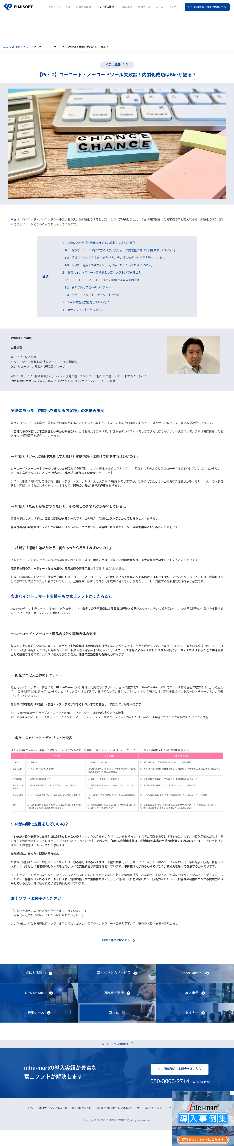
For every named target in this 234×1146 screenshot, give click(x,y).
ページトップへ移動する (115, 1059)
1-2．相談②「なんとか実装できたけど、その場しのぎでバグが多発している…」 (116, 258)
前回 (13, 218)
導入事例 (127, 7)
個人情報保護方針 (81, 1124)
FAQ (30, 1124)
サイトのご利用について (150, 1124)
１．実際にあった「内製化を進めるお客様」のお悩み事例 (99, 243)
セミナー (174, 7)
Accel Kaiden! (192, 988)
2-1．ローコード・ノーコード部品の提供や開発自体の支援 (101, 280)
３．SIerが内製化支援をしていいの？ (86, 303)
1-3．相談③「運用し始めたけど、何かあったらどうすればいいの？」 (109, 266)
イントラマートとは (59, 7)
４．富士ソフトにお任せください (84, 310)
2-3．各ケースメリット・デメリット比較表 (92, 295)
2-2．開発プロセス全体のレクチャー (87, 288)
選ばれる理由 (83, 7)
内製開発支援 (113, 1008)
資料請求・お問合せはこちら (207, 7)
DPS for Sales (36, 1008)
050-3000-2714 (169, 1096)
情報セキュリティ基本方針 (52, 1124)
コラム (159, 7)
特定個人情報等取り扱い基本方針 (114, 1124)
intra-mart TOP (11, 47)
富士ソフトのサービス (113, 988)
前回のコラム (19, 427)
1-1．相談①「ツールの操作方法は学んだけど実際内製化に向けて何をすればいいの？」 (120, 251)
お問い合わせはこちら (117, 955)
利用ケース (144, 7)
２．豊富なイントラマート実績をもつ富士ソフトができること (102, 273)
